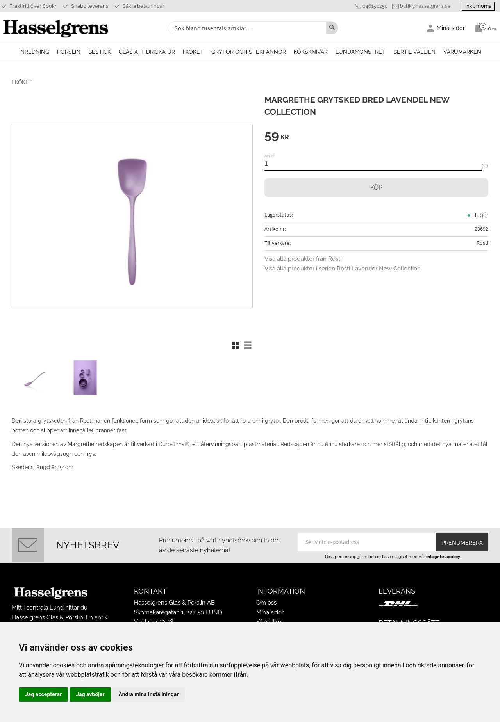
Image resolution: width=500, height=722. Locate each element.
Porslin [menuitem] (68, 52)
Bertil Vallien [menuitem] (414, 52)
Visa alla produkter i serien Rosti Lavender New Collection (342, 268)
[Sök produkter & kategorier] (246, 28)
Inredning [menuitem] (34, 52)
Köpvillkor (269, 620)
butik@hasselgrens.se (423, 6)
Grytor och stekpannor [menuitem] (248, 52)
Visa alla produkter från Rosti (302, 258)
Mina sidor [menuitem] (451, 28)
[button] (235, 345)
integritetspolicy (443, 555)
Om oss (266, 601)
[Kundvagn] (483, 28)
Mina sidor (270, 611)
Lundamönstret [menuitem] (361, 52)
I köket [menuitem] (193, 52)
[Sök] (332, 28)
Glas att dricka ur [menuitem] (147, 52)
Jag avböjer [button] (90, 694)
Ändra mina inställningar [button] (149, 694)
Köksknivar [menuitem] (311, 52)
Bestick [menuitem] (99, 52)
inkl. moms (477, 6)
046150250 (373, 6)
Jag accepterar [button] (43, 694)
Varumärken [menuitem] (462, 52)
